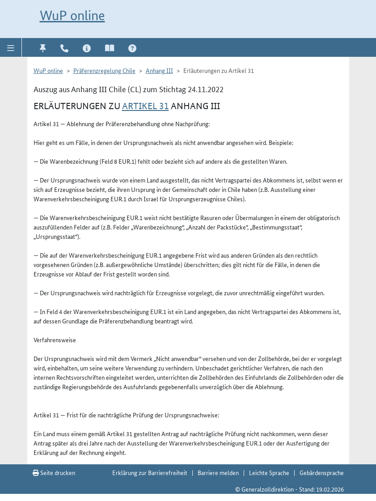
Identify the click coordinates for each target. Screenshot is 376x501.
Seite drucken (54, 472)
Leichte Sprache (269, 472)
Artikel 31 (145, 106)
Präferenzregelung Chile (104, 70)
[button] (11, 47)
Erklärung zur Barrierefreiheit (149, 472)
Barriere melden (218, 472)
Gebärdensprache (322, 472)
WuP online (72, 15)
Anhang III (159, 70)
